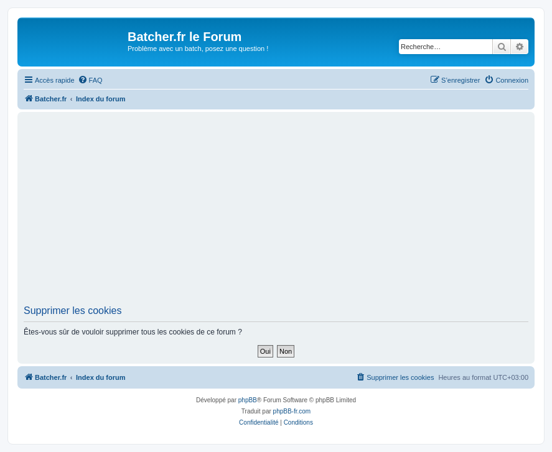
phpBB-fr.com (292, 411)
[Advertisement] (288, 212)
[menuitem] (90, 80)
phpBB (247, 400)
